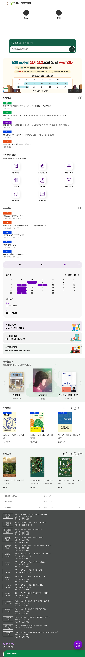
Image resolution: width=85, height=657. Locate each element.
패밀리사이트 (48, 507)
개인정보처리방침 (8, 644)
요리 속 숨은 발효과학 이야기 (13, 216)
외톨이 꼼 (16, 395)
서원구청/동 (8, 502)
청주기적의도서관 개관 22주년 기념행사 (17, 144)
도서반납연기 (42, 173)
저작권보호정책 (8, 647)
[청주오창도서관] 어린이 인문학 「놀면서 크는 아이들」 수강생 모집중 (27, 106)
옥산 (20, 264)
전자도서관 (42, 201)
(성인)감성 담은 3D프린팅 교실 (13, 235)
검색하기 (72, 49)
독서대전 (42, 187)
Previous (70, 90)
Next (77, 90)
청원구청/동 (8, 507)
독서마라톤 (16, 173)
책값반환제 (16, 201)
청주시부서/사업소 (10, 496)
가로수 (42, 264)
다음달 (77, 275)
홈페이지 (29, 43)
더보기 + (80, 408)
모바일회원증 (11, 653)
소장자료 (18, 43)
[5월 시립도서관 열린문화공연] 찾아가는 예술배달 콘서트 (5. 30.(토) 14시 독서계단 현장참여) (36, 125)
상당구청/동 (48, 496)
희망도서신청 (69, 187)
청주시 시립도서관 (46, 3)
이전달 (66, 275)
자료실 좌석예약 (69, 173)
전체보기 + (80, 208)
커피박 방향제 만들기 (10, 245)
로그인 (26, 18)
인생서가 (16, 187)
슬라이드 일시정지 (77, 408)
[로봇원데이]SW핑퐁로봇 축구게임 (15, 254)
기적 (64, 264)
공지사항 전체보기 (80, 98)
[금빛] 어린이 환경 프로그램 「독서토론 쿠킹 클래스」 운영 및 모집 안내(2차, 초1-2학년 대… (35, 116)
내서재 (59, 18)
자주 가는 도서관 (78, 645)
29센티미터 (43, 395)
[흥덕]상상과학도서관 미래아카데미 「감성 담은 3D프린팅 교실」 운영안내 (28, 135)
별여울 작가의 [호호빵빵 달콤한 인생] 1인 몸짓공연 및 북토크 (24, 226)
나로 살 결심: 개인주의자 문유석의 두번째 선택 (69, 395)
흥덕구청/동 (48, 502)
